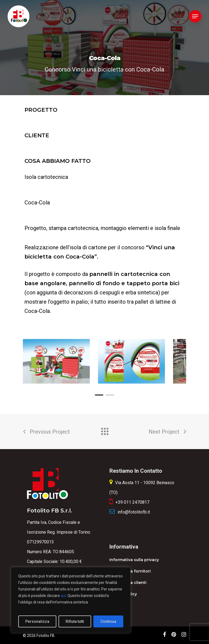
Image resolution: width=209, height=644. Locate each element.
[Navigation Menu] (195, 16)
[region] (71, 600)
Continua (108, 621)
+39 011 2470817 (132, 502)
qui (63, 595)
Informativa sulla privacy (134, 559)
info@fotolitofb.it (134, 512)
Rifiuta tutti (75, 621)
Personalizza (37, 621)
